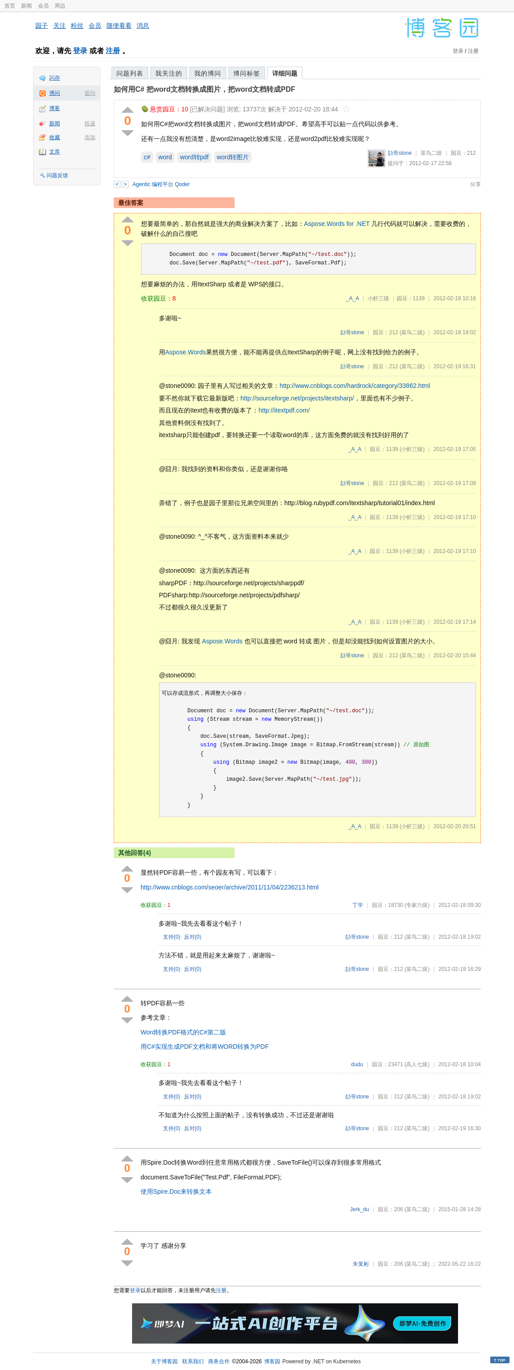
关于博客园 (164, 1361)
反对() (192, 937)
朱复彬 (361, 1264)
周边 (60, 6)
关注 (59, 25)
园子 (41, 25)
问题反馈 (57, 175)
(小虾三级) (411, 449)
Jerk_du (359, 1209)
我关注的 (168, 73)
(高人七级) (416, 1064)
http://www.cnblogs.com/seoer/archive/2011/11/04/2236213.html (230, 887)
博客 (54, 108)
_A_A (352, 298)
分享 (475, 184)
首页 (9, 6)
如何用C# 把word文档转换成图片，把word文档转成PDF (204, 89)
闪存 (54, 78)
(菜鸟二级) (411, 332)
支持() (171, 937)
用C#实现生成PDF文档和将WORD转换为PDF (205, 1046)
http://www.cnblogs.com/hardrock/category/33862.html (354, 385)
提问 (90, 93)
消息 (143, 25)
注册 (113, 51)
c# (147, 157)
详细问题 (284, 73)
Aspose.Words (185, 352)
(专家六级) (416, 905)
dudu (357, 1064)
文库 (54, 152)
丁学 (357, 905)
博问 (54, 93)
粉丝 (77, 25)
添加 (90, 137)
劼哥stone (399, 153)
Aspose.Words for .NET (337, 223)
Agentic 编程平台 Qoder (161, 184)
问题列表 (129, 73)
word (165, 157)
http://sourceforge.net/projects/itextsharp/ (297, 398)
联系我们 (193, 1361)
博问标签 (246, 73)
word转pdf (194, 157)
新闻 (26, 6)
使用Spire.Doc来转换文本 (176, 1191)
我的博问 (207, 73)
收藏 (54, 137)
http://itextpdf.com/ (283, 410)
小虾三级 (378, 298)
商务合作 (219, 1361)
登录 (80, 51)
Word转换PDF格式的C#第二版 (183, 1032)
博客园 (272, 1361)
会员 (43, 6)
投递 (90, 123)
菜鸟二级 (431, 153)
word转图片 (233, 157)
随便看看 (119, 25)
